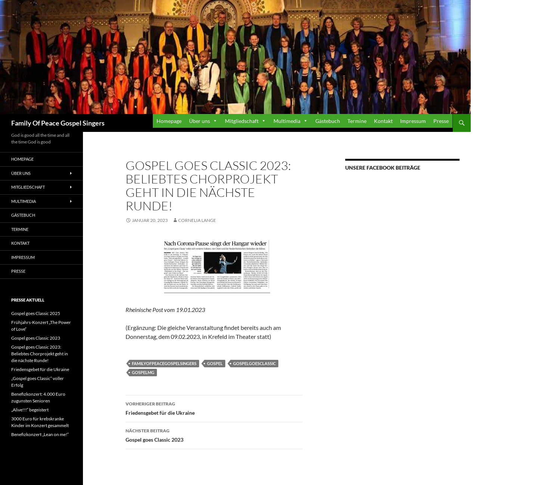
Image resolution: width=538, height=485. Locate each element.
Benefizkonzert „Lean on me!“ (40, 434)
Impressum (413, 121)
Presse (441, 121)
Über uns (199, 121)
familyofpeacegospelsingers (164, 363)
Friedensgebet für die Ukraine (214, 407)
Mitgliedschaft (242, 121)
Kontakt (383, 121)
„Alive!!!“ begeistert (30, 410)
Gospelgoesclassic (254, 363)
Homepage (169, 121)
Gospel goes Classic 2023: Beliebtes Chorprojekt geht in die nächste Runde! (39, 353)
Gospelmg (143, 372)
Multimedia (286, 121)
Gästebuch (327, 121)
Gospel (215, 363)
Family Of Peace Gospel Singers (58, 123)
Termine (357, 121)
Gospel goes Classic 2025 (35, 313)
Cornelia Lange (197, 220)
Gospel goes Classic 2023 (214, 434)
